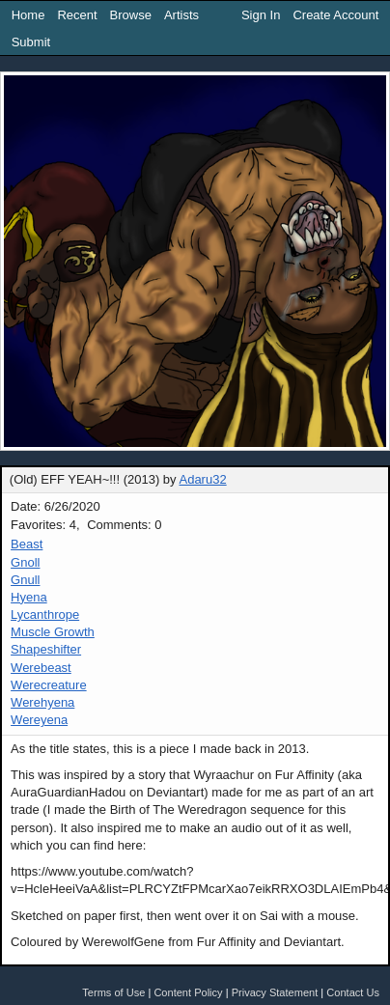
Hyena (29, 597)
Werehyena (42, 702)
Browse (131, 15)
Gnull (25, 579)
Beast (26, 544)
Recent (77, 15)
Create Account (335, 15)
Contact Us (352, 992)
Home (28, 15)
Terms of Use (113, 992)
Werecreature (49, 685)
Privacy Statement (275, 992)
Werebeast (41, 667)
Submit (31, 42)
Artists (181, 15)
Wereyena (39, 719)
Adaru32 (202, 479)
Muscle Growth (53, 632)
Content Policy (187, 992)
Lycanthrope (45, 614)
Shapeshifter (46, 649)
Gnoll (25, 562)
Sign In (260, 15)
